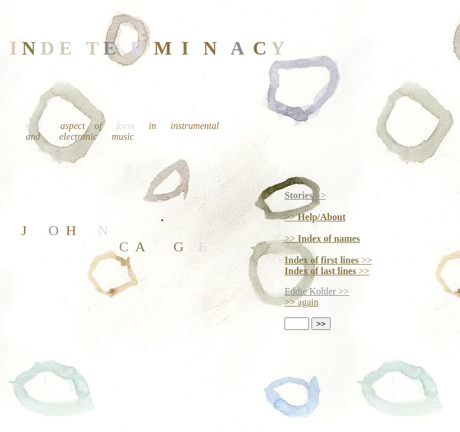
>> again (302, 302)
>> (305, 195)
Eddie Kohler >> (317, 291)
